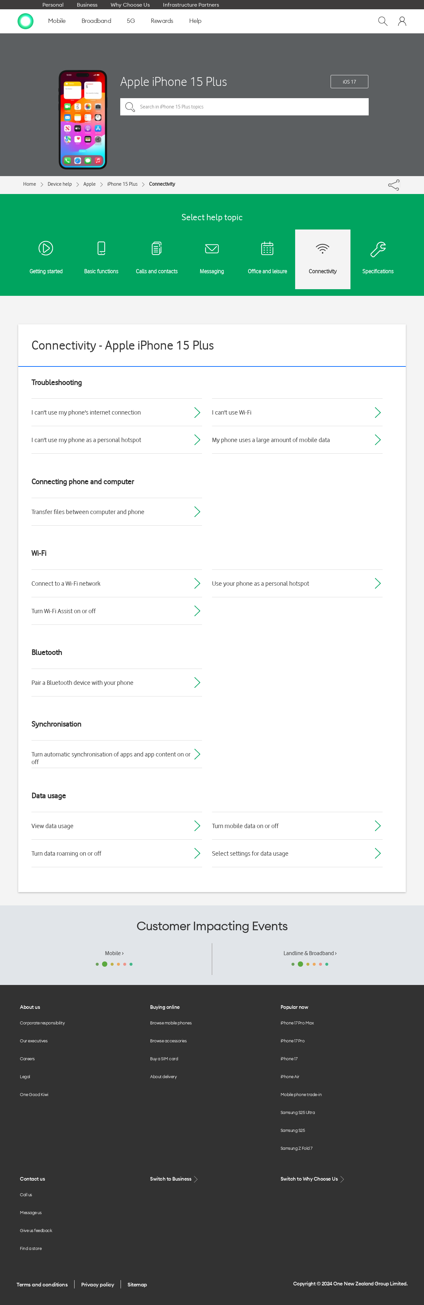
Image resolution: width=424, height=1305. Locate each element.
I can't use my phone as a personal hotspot (86, 439)
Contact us (32, 1179)
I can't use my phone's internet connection (86, 412)
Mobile (57, 21)
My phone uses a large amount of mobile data (271, 439)
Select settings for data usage (250, 853)
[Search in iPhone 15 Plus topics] (244, 106)
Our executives (33, 1040)
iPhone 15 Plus (122, 184)
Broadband (96, 21)
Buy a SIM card (164, 1058)
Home (29, 184)
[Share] (400, 183)
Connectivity (162, 184)
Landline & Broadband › (310, 953)
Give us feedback (36, 1230)
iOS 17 (349, 82)
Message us (30, 1212)
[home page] (25, 21)
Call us (26, 1194)
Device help (60, 184)
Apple (89, 184)
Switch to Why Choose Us (313, 1179)
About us (30, 1007)
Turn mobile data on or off (245, 825)
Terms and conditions (42, 1284)
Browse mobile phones (170, 1022)
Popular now (294, 1007)
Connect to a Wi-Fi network (65, 583)
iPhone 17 (289, 1058)
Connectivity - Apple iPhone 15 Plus (122, 345)
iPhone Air (290, 1076)
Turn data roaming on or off (66, 853)
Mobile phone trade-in (301, 1094)
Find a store (30, 1248)
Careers (27, 1058)
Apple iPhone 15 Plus (173, 81)
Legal (25, 1076)
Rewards (162, 21)
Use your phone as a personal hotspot (260, 583)
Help (195, 21)
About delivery (163, 1076)
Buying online (165, 1007)
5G (131, 21)
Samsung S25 (293, 1130)
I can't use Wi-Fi (231, 412)
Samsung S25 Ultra (298, 1112)
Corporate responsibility (42, 1022)
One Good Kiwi (34, 1094)
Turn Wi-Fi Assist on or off (63, 611)
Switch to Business (174, 1179)
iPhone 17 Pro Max (297, 1022)
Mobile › (114, 953)
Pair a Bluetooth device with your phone (82, 682)
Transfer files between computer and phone (87, 511)
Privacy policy (97, 1284)
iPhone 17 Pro (293, 1040)
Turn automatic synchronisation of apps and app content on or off (110, 757)
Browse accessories (168, 1040)
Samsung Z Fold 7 (296, 1148)
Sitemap (137, 1284)
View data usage (52, 825)
